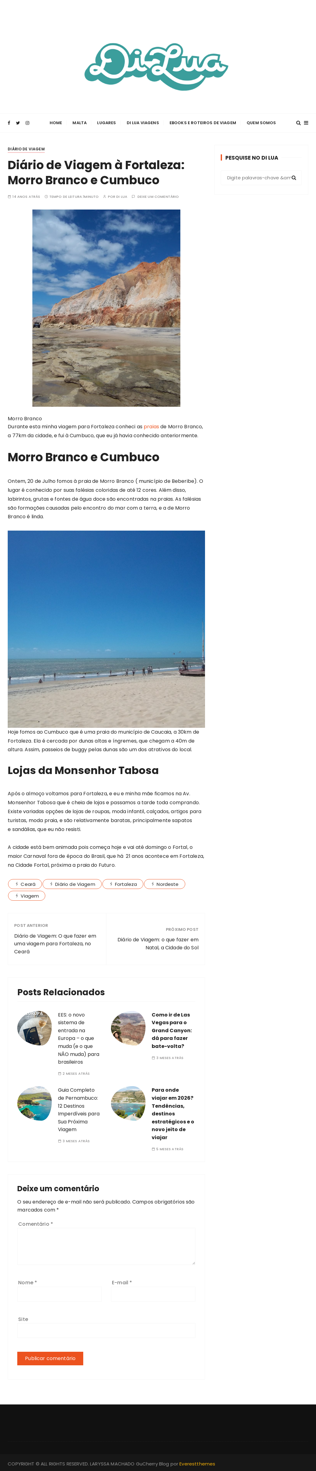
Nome (27, 1281)
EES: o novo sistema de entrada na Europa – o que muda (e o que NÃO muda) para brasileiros (78, 1037)
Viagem (30, 894)
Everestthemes (197, 1462)
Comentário (35, 1222)
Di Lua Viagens (143, 122)
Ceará (28, 882)
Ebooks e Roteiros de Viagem (203, 122)
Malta (79, 122)
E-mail (122, 1281)
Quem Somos (261, 122)
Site (23, 1317)
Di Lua (121, 195)
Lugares (106, 122)
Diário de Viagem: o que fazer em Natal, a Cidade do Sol (158, 942)
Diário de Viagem (26, 147)
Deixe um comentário (158, 195)
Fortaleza (126, 882)
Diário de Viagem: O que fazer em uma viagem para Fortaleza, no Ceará (55, 942)
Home (56, 122)
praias (151, 425)
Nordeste (168, 882)
